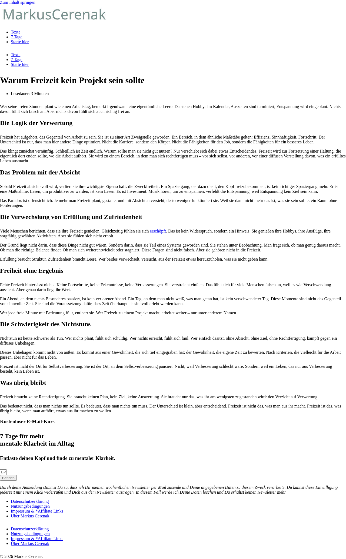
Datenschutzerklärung (30, 501)
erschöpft (158, 231)
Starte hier (20, 41)
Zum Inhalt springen (17, 2)
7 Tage (16, 37)
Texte (15, 32)
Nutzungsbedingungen (30, 506)
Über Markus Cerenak (30, 516)
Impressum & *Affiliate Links (37, 511)
